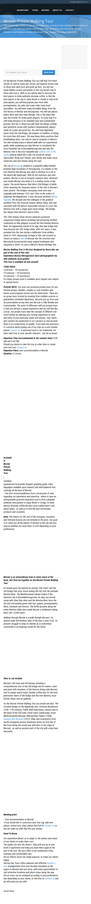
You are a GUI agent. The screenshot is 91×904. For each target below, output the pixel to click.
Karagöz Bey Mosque (13, 719)
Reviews (45, 10)
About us (57, 10)
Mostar (17, 165)
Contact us (15, 330)
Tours (35, 10)
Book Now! (48, 72)
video (22, 238)
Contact (69, 10)
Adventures (22, 10)
